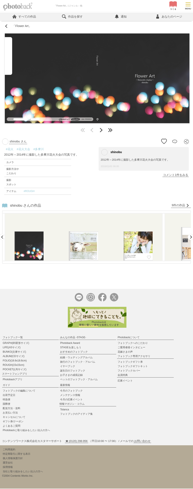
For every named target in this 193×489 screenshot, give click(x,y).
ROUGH (13, 365)
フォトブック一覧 (13, 337)
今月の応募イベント (71, 399)
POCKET (14, 369)
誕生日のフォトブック (72, 371)
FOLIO (15, 361)
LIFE (12, 347)
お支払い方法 (10, 413)
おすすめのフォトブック (74, 352)
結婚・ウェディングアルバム (76, 357)
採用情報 (8, 467)
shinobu (111, 152)
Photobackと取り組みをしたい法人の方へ (26, 430)
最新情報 (65, 385)
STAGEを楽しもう (70, 347)
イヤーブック (67, 366)
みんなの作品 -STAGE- (73, 337)
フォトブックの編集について (19, 391)
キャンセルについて (14, 417)
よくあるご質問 (11, 426)
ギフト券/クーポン (13, 421)
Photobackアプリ (12, 379)
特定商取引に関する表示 (16, 454)
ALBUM (13, 356)
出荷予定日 (9, 395)
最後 (110, 130)
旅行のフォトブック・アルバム (77, 362)
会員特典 (123, 375)
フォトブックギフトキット (133, 366)
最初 (83, 130)
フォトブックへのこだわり (133, 343)
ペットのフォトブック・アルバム (79, 379)
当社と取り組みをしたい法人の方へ (23, 471)
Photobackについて (129, 337)
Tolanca (64, 409)
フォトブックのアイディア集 (76, 414)
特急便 (6, 399)
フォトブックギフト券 (130, 362)
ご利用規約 (9, 449)
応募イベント (125, 381)
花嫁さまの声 (125, 352)
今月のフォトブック (71, 391)
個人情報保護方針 (13, 458)
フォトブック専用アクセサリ (134, 356)
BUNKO (14, 352)
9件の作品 (180, 205)
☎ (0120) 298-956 (77, 441)
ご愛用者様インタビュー (131, 347)
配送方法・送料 (11, 408)
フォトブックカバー (129, 371)
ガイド (6, 385)
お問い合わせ (142, 441)
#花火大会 (23, 149)
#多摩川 (38, 149)
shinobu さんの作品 (25, 206)
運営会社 (8, 463)
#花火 (9, 149)
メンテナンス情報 (70, 395)
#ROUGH (29, 191)
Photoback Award (70, 343)
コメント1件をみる (175, 175)
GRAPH (16, 343)
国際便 (6, 404)
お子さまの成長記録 (71, 375)
